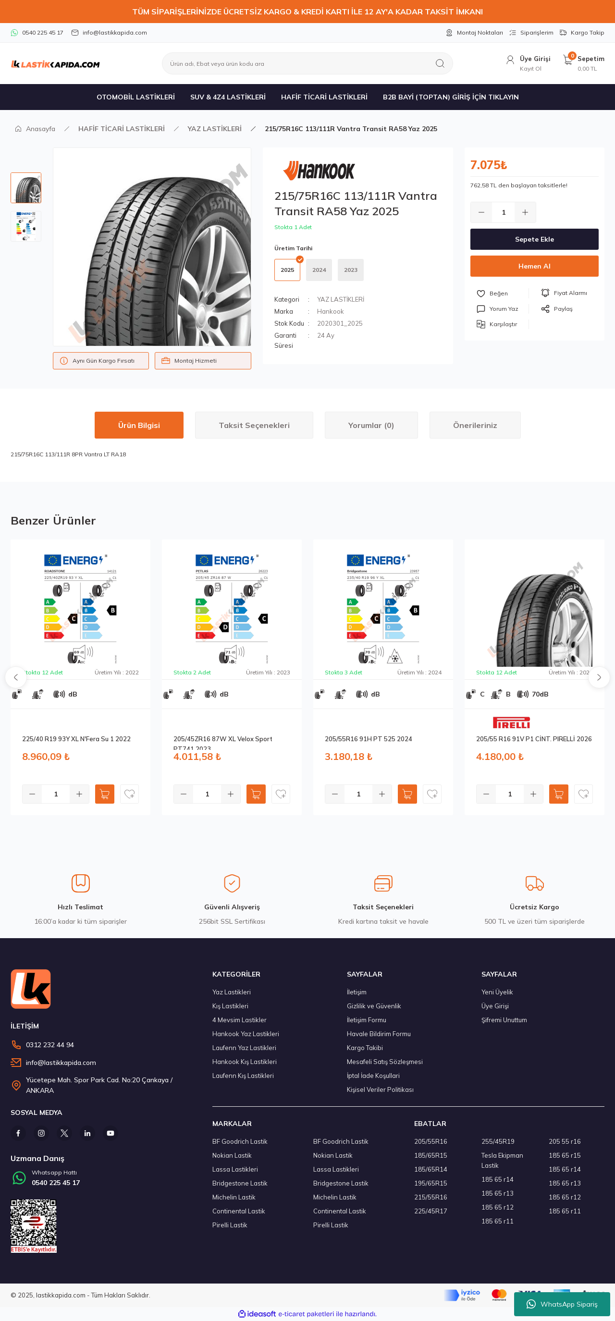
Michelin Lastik (234, 1197)
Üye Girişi (495, 1006)
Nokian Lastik (232, 1155)
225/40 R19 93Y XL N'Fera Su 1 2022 (76, 739)
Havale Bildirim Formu (379, 1034)
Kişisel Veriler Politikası (380, 1089)
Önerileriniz (475, 425)
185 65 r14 (497, 1179)
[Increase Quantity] (525, 212)
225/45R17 (430, 1211)
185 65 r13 (497, 1193)
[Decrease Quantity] (481, 212)
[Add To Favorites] (502, 293)
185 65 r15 (565, 1155)
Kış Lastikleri (230, 1006)
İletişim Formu (366, 1020)
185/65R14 (430, 1169)
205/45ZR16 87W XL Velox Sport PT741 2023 (222, 742)
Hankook (330, 311)
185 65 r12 (497, 1207)
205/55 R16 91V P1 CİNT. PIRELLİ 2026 (534, 739)
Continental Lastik (238, 1211)
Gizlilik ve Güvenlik (374, 1006)
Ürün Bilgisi (139, 425)
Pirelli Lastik (229, 1225)
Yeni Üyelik (497, 992)
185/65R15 (430, 1155)
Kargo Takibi (365, 1048)
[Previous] (16, 677)
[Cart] (583, 63)
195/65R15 (430, 1183)
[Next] (599, 677)
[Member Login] (527, 63)
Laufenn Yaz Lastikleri (244, 1048)
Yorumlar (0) (371, 425)
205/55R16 (430, 1141)
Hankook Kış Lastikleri (244, 1061)
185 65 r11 (497, 1221)
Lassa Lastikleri (235, 1169)
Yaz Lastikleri (231, 992)
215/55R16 (430, 1197)
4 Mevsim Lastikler (239, 1020)
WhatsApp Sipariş (562, 1304)
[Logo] (55, 63)
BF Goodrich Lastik (240, 1141)
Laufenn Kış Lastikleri (243, 1075)
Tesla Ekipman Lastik (502, 1160)
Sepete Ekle (534, 239)
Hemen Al (534, 266)
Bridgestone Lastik (240, 1183)
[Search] (307, 63)
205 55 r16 (565, 1141)
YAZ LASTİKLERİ (340, 299)
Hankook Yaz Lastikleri (245, 1034)
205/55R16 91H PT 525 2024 (368, 739)
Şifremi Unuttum (504, 1020)
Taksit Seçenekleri (254, 425)
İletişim (357, 992)
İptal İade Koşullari (373, 1075)
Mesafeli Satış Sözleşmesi (385, 1061)
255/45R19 (498, 1141)
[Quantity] (503, 212)
